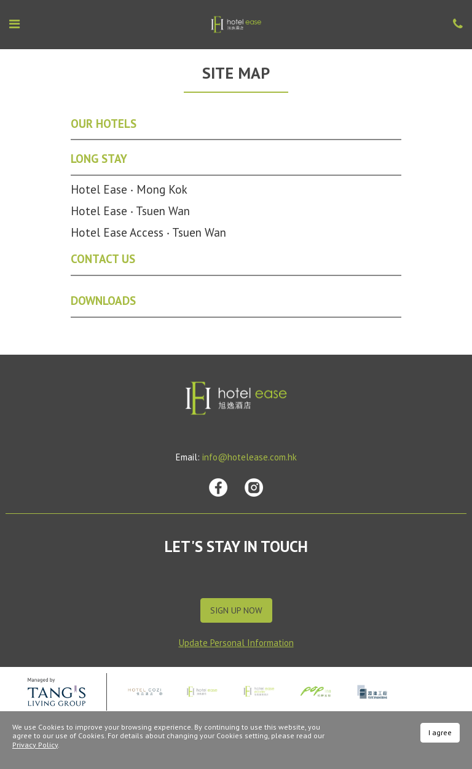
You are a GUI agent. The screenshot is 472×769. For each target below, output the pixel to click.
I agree (440, 732)
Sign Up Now (236, 610)
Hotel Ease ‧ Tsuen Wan (130, 210)
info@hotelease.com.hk (249, 457)
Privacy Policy (35, 744)
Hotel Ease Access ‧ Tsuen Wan (148, 232)
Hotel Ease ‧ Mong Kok (129, 189)
